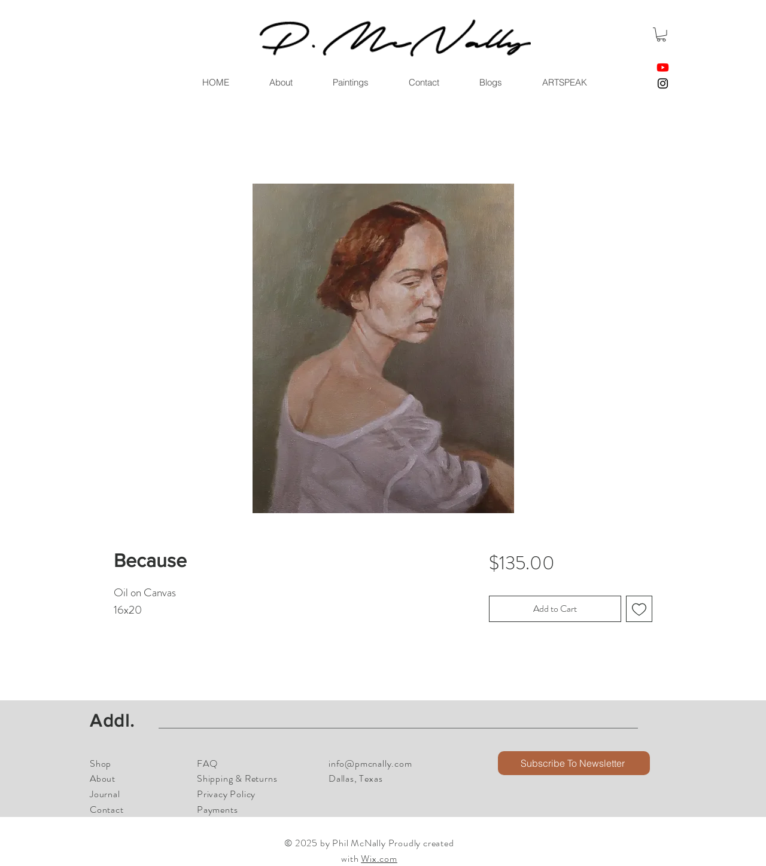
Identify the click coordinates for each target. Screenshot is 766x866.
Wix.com (379, 858)
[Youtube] (663, 67)
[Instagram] (663, 83)
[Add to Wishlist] (639, 609)
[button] (661, 35)
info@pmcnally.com (370, 763)
